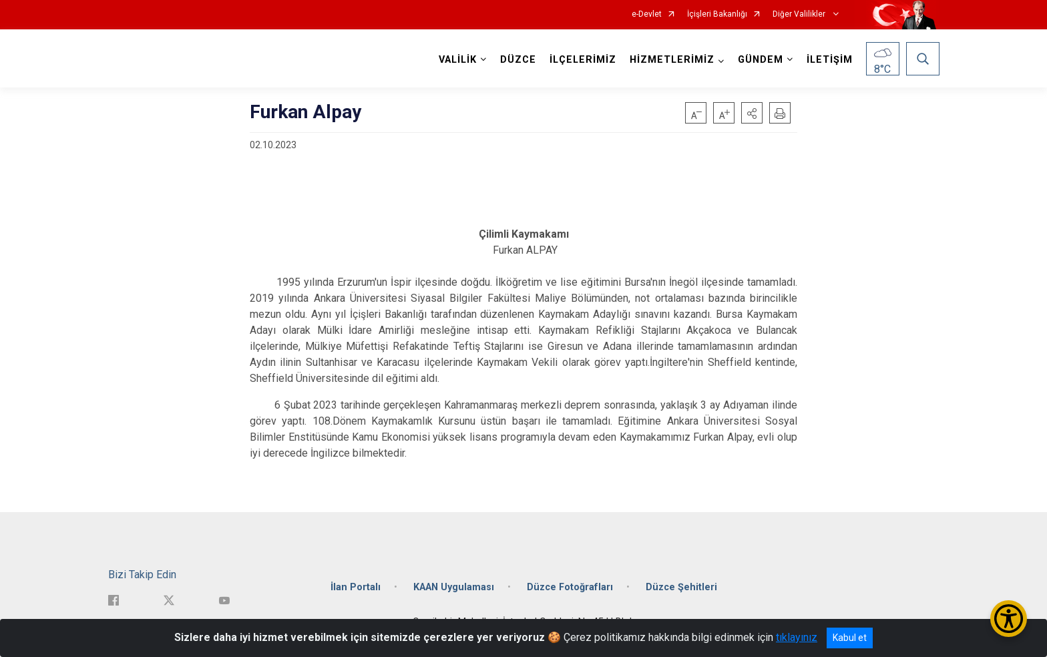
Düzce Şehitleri (681, 587)
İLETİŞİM (830, 59)
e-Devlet (647, 14)
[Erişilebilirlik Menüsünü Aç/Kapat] (1008, 618)
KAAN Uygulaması (453, 587)
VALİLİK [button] (458, 59)
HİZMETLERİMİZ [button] (672, 59)
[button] (752, 113)
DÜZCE (518, 59)
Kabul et (850, 637)
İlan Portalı (356, 587)
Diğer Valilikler (800, 14)
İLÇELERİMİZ (583, 59)
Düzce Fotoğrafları (570, 587)
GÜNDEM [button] (760, 59)
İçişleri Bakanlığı (717, 14)
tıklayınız (796, 637)
